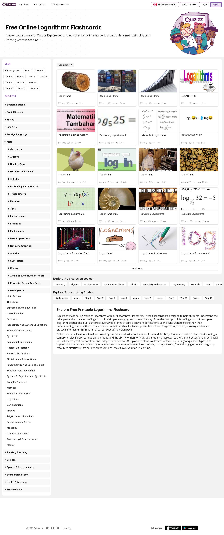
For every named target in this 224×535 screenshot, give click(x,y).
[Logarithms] (65, 65)
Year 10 (9, 88)
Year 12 (34, 88)
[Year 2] (88, 298)
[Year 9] (171, 298)
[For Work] (23, 4)
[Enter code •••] (189, 4)
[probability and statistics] (155, 284)
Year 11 (21, 88)
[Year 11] (196, 298)
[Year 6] (135, 298)
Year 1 (28, 70)
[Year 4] (112, 298)
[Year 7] (147, 298)
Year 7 (8, 82)
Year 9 (32, 82)
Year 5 (32, 76)
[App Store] (173, 528)
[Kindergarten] (61, 298)
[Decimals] (195, 284)
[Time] (208, 284)
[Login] (204, 4)
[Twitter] (47, 528)
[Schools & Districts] (60, 4)
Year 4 (20, 76)
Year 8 (20, 82)
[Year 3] (100, 298)
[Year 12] (208, 298)
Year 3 (8, 76)
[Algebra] (75, 284)
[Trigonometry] (179, 284)
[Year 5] (124, 298)
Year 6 (43, 76)
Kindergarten (12, 70)
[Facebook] (52, 528)
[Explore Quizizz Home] (9, 4)
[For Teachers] (40, 4)
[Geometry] (60, 284)
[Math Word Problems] (114, 284)
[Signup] (216, 4)
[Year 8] (159, 298)
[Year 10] (184, 298)
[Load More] (137, 268)
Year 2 (39, 70)
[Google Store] (190, 528)
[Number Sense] (91, 284)
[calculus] (133, 284)
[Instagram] (57, 528)
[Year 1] (76, 298)
